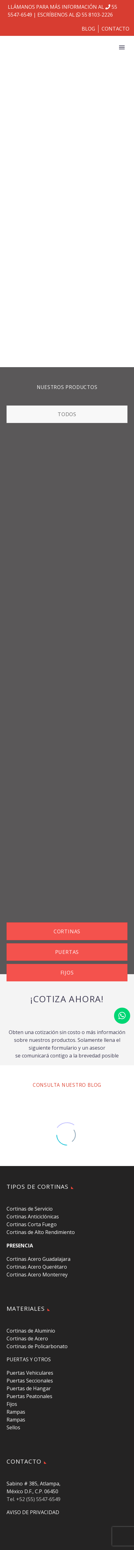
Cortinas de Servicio (30, 1208)
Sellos (13, 1427)
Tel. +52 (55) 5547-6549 (33, 1499)
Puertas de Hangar (29, 1388)
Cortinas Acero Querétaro (37, 1266)
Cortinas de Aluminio (31, 1330)
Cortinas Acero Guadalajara (38, 1259)
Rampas (16, 1411)
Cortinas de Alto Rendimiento (41, 1232)
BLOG (88, 28)
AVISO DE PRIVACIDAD (33, 1512)
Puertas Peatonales (29, 1396)
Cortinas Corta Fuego (32, 1224)
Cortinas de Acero (27, 1338)
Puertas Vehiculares (30, 1372)
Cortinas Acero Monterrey (37, 1274)
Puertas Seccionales (30, 1380)
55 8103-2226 (94, 14)
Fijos (12, 1404)
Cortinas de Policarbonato (37, 1346)
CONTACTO (115, 28)
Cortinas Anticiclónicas (33, 1216)
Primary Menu (122, 47)
